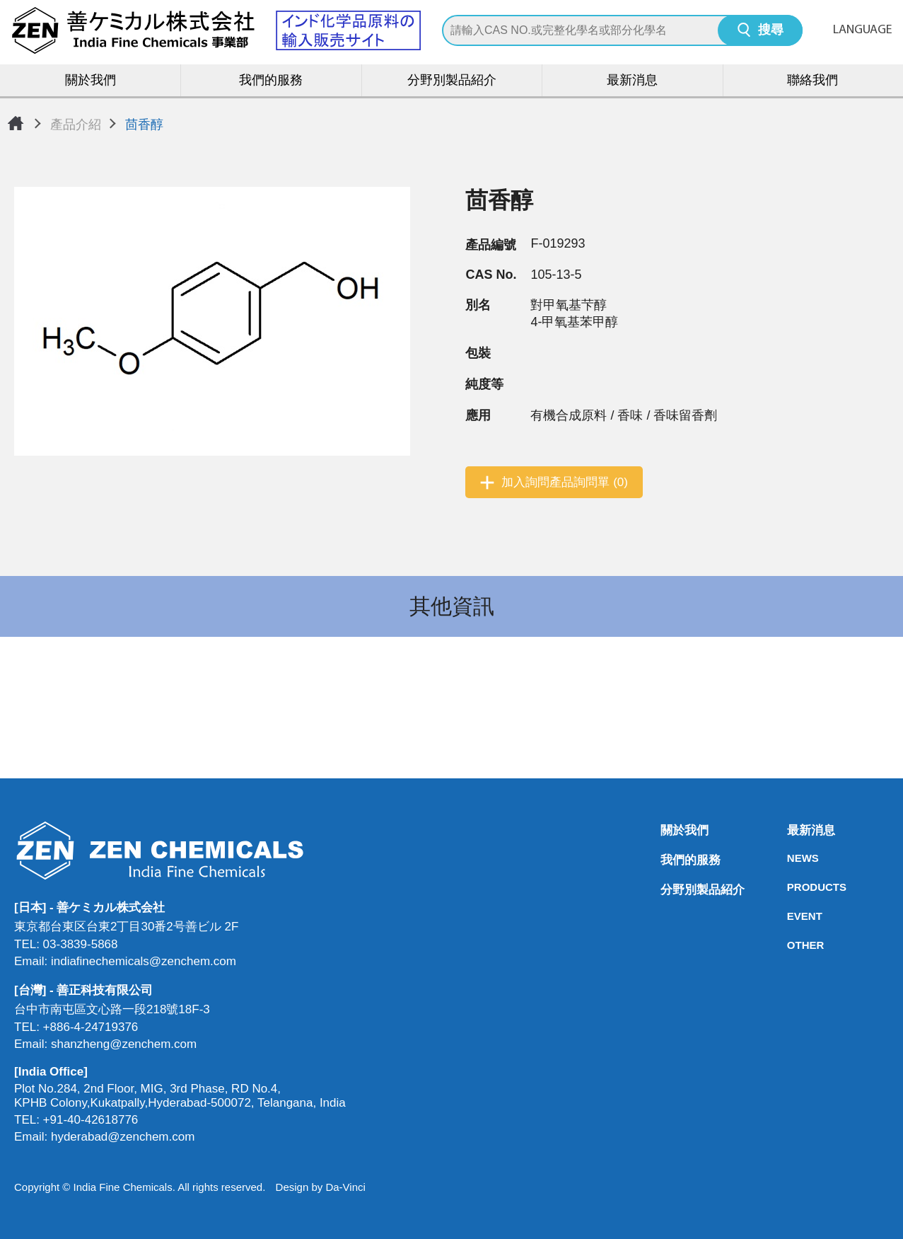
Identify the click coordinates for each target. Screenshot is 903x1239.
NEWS (791, 858)
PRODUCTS (791, 887)
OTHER (791, 945)
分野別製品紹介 (451, 81)
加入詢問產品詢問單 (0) (564, 482)
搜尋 (770, 31)
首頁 (15, 123)
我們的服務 (271, 81)
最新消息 (632, 81)
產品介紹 (75, 124)
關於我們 (90, 81)
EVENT (791, 916)
